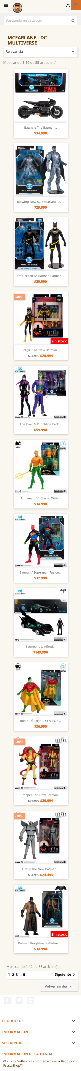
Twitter (19, 1000)
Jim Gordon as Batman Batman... (40, 276)
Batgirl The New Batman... (41, 350)
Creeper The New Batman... (40, 795)
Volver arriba (59, 986)
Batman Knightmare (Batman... (40, 943)
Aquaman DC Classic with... (40, 498)
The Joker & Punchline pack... (40, 424)
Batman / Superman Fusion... (40, 572)
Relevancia (40, 51)
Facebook (7, 1000)
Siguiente (65, 974)
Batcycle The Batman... (40, 127)
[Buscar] (40, 20)
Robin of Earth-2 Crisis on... (40, 721)
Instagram (30, 1000)
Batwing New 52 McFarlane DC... (40, 202)
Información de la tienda (27, 1054)
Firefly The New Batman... (40, 869)
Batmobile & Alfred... (40, 646)
